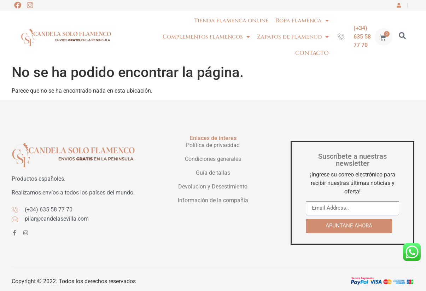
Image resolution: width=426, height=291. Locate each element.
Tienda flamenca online (231, 20)
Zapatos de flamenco (293, 36)
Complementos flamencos (206, 36)
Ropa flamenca (302, 20)
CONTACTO (312, 53)
